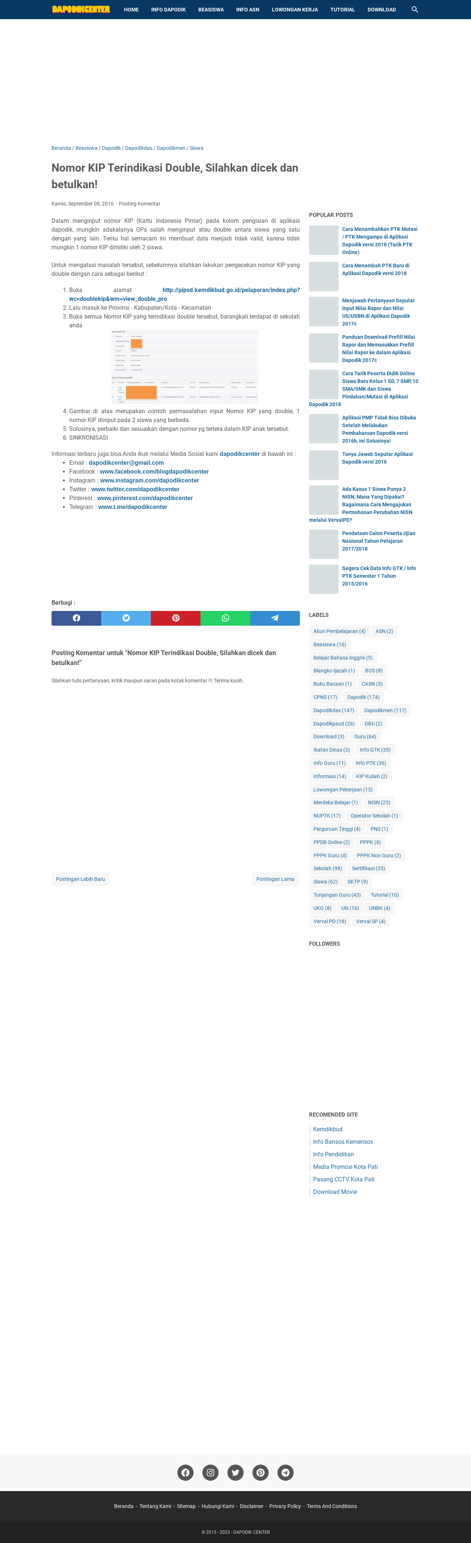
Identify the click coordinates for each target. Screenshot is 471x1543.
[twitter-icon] (235, 1473)
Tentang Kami (155, 1506)
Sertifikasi (368, 868)
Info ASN (247, 10)
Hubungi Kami (218, 1506)
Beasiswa (211, 10)
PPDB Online (332, 842)
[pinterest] (176, 618)
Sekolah (328, 868)
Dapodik (363, 697)
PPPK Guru (330, 856)
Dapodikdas (334, 710)
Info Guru (330, 763)
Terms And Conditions (332, 1506)
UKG (323, 908)
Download (382, 10)
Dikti (373, 724)
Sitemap (186, 1506)
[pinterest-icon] (260, 1473)
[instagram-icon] (210, 1473)
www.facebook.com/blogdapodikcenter (154, 471)
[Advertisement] (235, 81)
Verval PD (330, 921)
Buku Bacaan (333, 684)
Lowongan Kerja (295, 10)
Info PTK (371, 763)
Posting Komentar (139, 204)
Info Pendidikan (333, 1154)
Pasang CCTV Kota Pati (344, 1179)
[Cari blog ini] (415, 9)
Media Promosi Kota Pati (345, 1166)
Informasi (330, 776)
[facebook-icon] (185, 1473)
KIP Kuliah (371, 776)
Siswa (326, 882)
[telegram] (275, 618)
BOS (374, 671)
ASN (384, 631)
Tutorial (342, 10)
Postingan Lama (275, 879)
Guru (365, 737)
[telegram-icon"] (285, 1473)
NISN (379, 802)
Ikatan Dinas (332, 750)
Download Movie (335, 1191)
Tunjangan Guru (337, 895)
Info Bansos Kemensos (343, 1141)
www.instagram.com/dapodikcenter (149, 480)
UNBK (379, 908)
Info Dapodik (168, 10)
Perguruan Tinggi (337, 829)
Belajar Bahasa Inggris (343, 658)
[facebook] (76, 618)
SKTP (358, 882)
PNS (379, 829)
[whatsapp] (225, 618)
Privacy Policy (285, 1506)
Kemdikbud (328, 1129)
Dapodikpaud (334, 724)
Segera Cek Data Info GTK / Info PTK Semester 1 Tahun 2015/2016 (379, 576)
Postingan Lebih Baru (80, 879)
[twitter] (126, 618)
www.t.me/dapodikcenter (132, 507)
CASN (372, 684)
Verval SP (371, 921)
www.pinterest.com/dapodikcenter (145, 498)
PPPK (370, 842)
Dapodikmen (385, 710)
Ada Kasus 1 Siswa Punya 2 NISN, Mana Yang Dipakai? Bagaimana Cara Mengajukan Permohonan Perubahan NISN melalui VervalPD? (360, 504)
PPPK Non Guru (379, 856)
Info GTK (375, 750)
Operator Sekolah (374, 816)
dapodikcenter (240, 454)
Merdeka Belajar (336, 802)
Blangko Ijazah (334, 671)
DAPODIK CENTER (251, 1532)
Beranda (124, 1506)
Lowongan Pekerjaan (343, 790)
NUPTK (327, 816)
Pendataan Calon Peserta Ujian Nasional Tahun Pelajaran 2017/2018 (378, 541)
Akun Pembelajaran (340, 631)
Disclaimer (251, 1506)
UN (350, 908)
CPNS (325, 697)
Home (131, 10)
